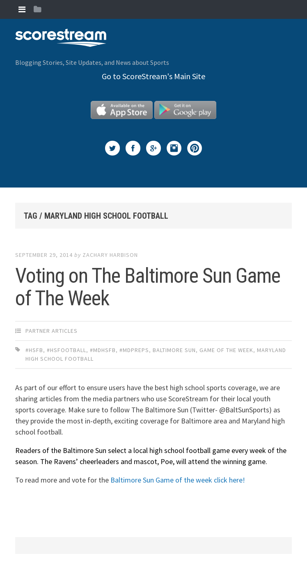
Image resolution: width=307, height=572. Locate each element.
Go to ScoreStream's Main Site (153, 76)
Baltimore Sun (174, 350)
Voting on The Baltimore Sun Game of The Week (147, 287)
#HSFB (34, 350)
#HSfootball (66, 350)
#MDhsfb (103, 350)
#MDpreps (134, 350)
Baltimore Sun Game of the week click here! (177, 480)
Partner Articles (51, 330)
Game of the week (226, 350)
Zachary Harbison (110, 255)
